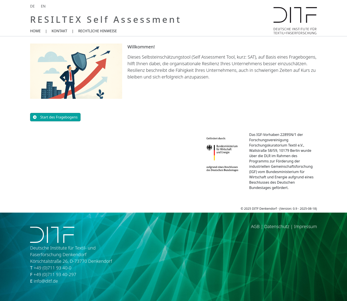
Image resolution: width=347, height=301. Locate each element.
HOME (35, 31)
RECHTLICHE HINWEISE (97, 31)
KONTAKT (59, 31)
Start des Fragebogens (55, 117)
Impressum (305, 226)
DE (32, 6)
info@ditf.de (46, 281)
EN (43, 6)
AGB (255, 226)
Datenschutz (276, 226)
